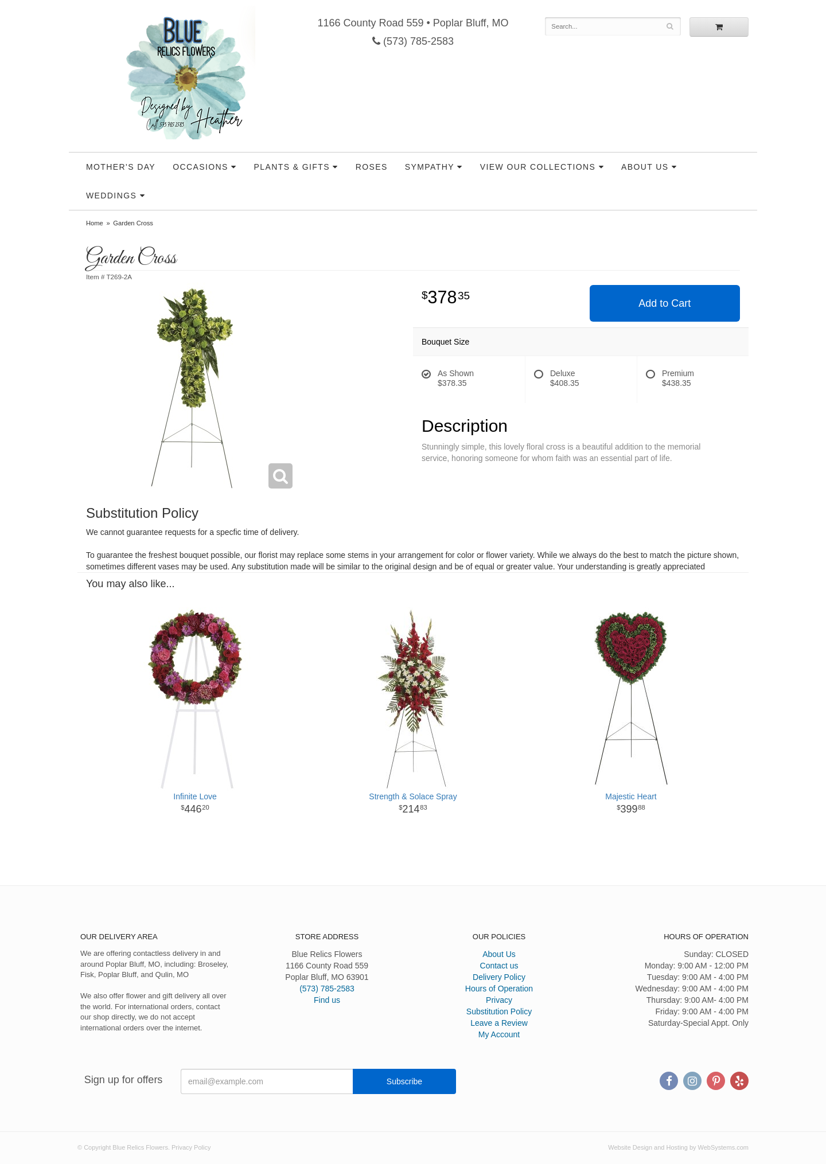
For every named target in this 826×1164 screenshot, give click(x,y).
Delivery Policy (499, 977)
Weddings (111, 195)
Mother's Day (120, 166)
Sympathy (429, 166)
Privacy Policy (191, 1147)
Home (94, 223)
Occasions (200, 166)
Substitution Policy (499, 1011)
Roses (372, 166)
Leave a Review (499, 1023)
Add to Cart (664, 303)
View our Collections (537, 166)
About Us (645, 166)
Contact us (499, 965)
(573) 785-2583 (413, 41)
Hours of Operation (499, 988)
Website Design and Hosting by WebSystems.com (678, 1147)
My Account (499, 1034)
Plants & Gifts (292, 166)
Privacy (499, 1000)
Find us (327, 1000)
